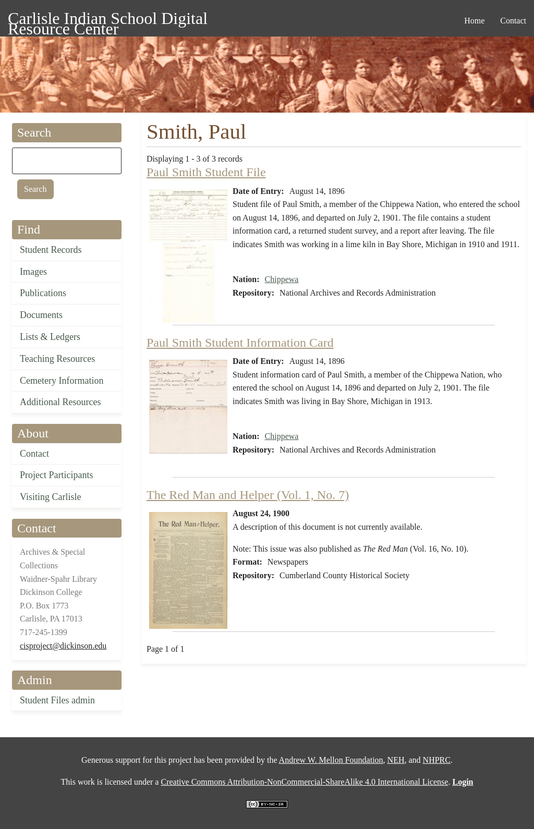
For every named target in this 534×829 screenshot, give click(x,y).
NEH (396, 759)
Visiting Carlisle (50, 497)
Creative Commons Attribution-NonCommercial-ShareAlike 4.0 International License (304, 781)
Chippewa (282, 279)
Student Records (51, 250)
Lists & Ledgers (50, 337)
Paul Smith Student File (206, 172)
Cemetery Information (61, 380)
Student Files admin (57, 700)
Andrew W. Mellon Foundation (331, 759)
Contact (34, 453)
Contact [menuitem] (513, 20)
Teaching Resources (57, 358)
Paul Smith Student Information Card (240, 342)
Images (33, 271)
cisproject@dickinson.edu (63, 645)
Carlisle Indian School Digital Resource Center (108, 20)
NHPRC (437, 759)
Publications (43, 293)
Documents (41, 315)
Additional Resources (60, 402)
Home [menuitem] (474, 20)
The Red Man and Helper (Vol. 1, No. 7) (248, 495)
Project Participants (56, 475)
